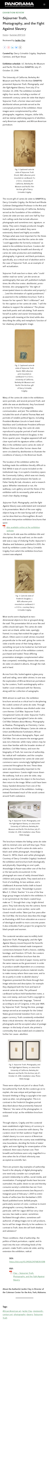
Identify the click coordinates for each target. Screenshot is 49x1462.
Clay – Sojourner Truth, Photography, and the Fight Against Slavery (28, 1273)
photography (19, 1314)
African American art (12, 1311)
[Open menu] (44, 4)
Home (5, 35)
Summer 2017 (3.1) (17, 35)
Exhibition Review (13, 13)
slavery (29, 1314)
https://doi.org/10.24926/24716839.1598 (27, 1262)
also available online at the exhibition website (23, 527)
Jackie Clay (20, 40)
